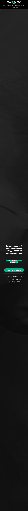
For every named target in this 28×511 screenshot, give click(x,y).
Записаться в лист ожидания (14, 270)
